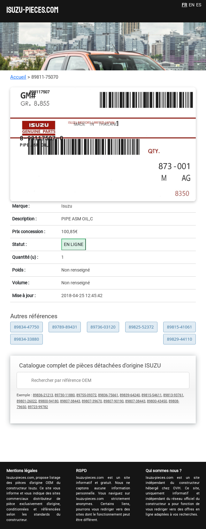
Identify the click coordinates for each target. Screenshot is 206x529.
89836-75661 (108, 395)
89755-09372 (86, 395)
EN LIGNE (73, 244)
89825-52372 (141, 327)
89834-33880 (26, 339)
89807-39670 (92, 401)
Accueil (18, 77)
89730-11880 (65, 395)
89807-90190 (113, 401)
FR (184, 4)
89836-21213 (43, 395)
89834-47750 (26, 327)
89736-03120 (103, 327)
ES (198, 4)
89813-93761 (173, 395)
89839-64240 (130, 395)
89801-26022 (27, 401)
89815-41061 (179, 327)
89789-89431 (64, 327)
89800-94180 (48, 401)
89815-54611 (151, 395)
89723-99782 (38, 407)
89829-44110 (179, 339)
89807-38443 (70, 401)
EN (192, 4)
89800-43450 (157, 401)
